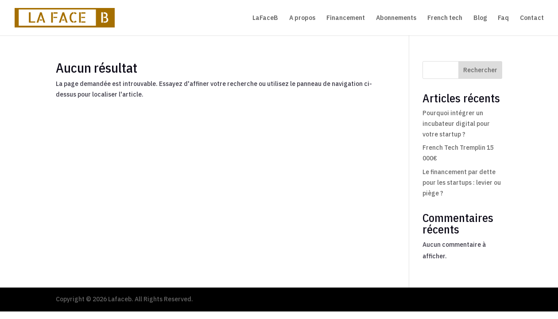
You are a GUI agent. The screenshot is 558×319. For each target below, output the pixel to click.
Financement (345, 18)
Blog (480, 18)
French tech (444, 18)
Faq (503, 18)
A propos (302, 18)
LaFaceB (265, 18)
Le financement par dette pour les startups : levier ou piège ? (461, 182)
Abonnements (396, 18)
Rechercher (480, 70)
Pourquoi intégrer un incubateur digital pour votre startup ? (456, 123)
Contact (532, 18)
